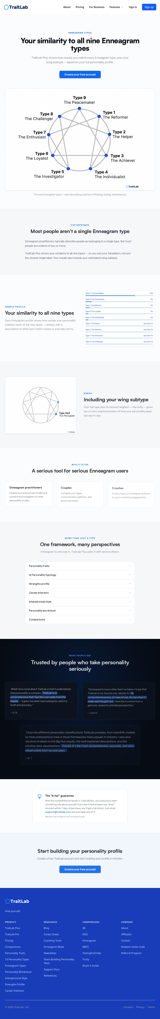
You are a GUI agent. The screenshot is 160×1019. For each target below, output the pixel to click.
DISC (85, 934)
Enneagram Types (15, 965)
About (67, 7)
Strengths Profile (15, 984)
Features (116, 7)
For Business (96, 7)
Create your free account (80, 74)
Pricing (80, 7)
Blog (46, 928)
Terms (151, 1007)
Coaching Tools (52, 940)
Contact (125, 940)
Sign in (133, 7)
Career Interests (14, 990)
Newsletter (50, 953)
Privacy (140, 1007)
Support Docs (52, 969)
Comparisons (12, 947)
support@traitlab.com (58, 811)
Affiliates (126, 934)
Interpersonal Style (16, 978)
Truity (85, 959)
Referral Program (131, 953)
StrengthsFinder (91, 953)
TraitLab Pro (12, 934)
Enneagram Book (54, 947)
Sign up (149, 7)
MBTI (85, 947)
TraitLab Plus (12, 928)
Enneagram (89, 940)
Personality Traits (15, 953)
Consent (128, 1007)
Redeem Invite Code (133, 947)
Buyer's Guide (90, 965)
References (50, 975)
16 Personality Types (17, 959)
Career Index (51, 934)
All (83, 928)
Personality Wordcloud (18, 972)
